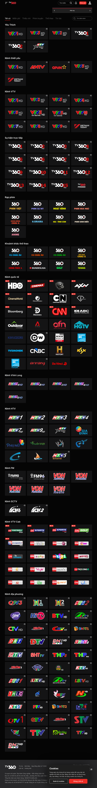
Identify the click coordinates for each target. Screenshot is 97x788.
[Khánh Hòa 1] (15, 707)
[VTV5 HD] (81, 67)
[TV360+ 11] (59, 172)
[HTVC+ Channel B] (15, 456)
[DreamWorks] (37, 299)
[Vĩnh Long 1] (15, 384)
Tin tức (21, 766)
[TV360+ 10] (37, 172)
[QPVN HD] (59, 67)
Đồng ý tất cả (78, 781)
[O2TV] (81, 582)
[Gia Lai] (15, 655)
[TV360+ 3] (59, 147)
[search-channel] (74, 18)
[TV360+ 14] (37, 186)
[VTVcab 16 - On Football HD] (15, 530)
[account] (90, 3)
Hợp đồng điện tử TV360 (39, 766)
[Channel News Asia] (37, 325)
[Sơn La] (81, 720)
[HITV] (37, 616)
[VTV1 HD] (15, 33)
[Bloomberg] (15, 312)
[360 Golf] (59, 265)
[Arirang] (37, 364)
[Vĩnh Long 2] (37, 384)
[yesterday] (54, 10)
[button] (9, 18)
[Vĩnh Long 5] (15, 397)
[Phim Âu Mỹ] (37, 206)
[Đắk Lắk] (15, 642)
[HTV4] (81, 417)
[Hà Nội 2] (59, 603)
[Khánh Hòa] (81, 668)
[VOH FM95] (37, 490)
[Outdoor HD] (15, 325)
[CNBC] (37, 351)
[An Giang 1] (15, 681)
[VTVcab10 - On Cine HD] (81, 543)
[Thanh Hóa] (37, 733)
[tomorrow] (90, 10)
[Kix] (81, 351)
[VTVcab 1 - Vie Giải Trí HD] (37, 543)
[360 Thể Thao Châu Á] (81, 252)
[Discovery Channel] (37, 312)
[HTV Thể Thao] (37, 46)
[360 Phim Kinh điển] (81, 219)
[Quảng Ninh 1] (15, 720)
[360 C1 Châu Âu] (15, 252)
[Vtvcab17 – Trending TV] (81, 569)
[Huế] (37, 668)
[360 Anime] (15, 232)
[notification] (76, 3)
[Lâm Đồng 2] (81, 616)
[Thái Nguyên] (15, 733)
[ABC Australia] (81, 312)
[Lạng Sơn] (81, 681)
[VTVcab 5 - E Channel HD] (15, 569)
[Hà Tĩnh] (37, 655)
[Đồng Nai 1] (59, 642)
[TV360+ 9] (15, 172)
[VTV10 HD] (81, 113)
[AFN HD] (59, 325)
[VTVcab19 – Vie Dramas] (15, 556)
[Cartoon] (59, 299)
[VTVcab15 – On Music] (59, 569)
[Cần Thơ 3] (59, 720)
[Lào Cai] (15, 694)
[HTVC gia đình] (81, 430)
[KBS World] (15, 338)
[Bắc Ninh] (59, 616)
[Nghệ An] (59, 694)
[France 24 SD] (15, 364)
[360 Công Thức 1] (15, 265)
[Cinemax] (37, 286)
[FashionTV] (81, 299)
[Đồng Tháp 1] (81, 642)
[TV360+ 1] (81, 33)
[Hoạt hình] (59, 206)
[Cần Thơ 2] (15, 668)
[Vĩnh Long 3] (59, 384)
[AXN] (81, 286)
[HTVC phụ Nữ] (15, 443)
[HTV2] (37, 417)
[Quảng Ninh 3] (15, 603)
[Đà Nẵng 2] (59, 707)
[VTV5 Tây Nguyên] (37, 113)
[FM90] (15, 477)
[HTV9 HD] (37, 430)
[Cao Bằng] (59, 629)
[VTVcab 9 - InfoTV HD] (59, 582)
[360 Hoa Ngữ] (81, 206)
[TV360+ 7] (59, 160)
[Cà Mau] (15, 629)
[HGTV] (81, 325)
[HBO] (15, 286)
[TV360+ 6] (37, 160)
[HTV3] (59, 417)
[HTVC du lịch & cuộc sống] (37, 456)
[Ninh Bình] (81, 694)
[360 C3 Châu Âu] (59, 252)
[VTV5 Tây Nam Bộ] (59, 113)
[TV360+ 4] (81, 147)
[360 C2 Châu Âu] (37, 252)
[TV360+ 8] (81, 160)
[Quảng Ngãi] (81, 707)
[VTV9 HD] (59, 126)
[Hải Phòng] (81, 655)
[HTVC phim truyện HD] (59, 443)
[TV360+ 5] (15, 160)
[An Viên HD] (59, 456)
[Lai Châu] (37, 681)
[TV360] (81, 186)
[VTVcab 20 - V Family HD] (15, 582)
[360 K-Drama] (37, 219)
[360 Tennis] (81, 265)
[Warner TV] (59, 286)
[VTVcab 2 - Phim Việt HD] (59, 543)
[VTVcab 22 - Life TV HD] (37, 582)
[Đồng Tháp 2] (59, 733)
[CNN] (59, 312)
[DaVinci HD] (59, 364)
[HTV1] (15, 417)
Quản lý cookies (58, 781)
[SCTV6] (15, 510)
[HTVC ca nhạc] (81, 443)
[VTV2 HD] (59, 33)
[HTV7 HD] (15, 430)
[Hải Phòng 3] (59, 655)
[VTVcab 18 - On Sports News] (59, 530)
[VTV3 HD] (37, 33)
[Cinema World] (15, 299)
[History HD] (59, 351)
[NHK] (59, 338)
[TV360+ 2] (15, 46)
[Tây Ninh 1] (37, 694)
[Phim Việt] (15, 206)
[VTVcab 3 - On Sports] (37, 530)
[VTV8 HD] (37, 126)
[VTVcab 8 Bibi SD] (37, 556)
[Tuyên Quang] (81, 733)
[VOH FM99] (81, 477)
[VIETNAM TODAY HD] (15, 80)
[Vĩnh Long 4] (81, 384)
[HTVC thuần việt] (37, 443)
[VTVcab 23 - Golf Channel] (81, 530)
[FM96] (37, 477)
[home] (12, 3)
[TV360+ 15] (59, 186)
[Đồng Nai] (15, 746)
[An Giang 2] (81, 603)
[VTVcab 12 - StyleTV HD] (37, 569)
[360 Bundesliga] (37, 265)
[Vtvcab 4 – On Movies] (81, 556)
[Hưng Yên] (59, 668)
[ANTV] (37, 67)
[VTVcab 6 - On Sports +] (15, 543)
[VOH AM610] (59, 477)
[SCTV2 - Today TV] (37, 510)
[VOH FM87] (15, 490)
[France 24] (81, 338)
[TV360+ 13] (15, 186)
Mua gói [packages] (83, 3)
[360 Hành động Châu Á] (15, 219)
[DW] (37, 338)
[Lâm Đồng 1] (59, 681)
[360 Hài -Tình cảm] (59, 219)
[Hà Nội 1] (37, 603)
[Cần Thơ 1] (37, 629)
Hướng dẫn (28, 768)
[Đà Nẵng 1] (81, 629)
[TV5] (15, 351)
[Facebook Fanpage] (91, 769)
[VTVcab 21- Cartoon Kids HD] (59, 556)
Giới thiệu (27, 766)
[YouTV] (15, 616)
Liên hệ (21, 768)
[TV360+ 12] (81, 172)
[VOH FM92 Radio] (59, 490)
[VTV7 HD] (15, 126)
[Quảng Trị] (37, 720)
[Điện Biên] (37, 642)
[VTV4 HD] (81, 100)
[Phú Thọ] (37, 707)
